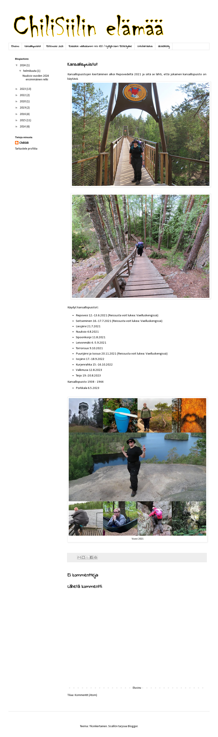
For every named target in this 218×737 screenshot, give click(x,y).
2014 (23, 126)
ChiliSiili (24, 143)
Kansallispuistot (33, 46)
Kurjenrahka (84, 364)
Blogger (133, 726)
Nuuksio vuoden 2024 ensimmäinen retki (36, 77)
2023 (23, 89)
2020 (23, 101)
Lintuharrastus (144, 46)
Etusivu (15, 46)
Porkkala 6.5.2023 (87, 388)
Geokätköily (164, 46)
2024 (23, 65)
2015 (23, 120)
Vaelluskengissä (146, 315)
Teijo (79, 375)
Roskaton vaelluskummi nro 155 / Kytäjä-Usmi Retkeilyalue (100, 46)
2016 (23, 114)
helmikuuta (30, 71)
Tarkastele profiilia (26, 148)
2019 (23, 107)
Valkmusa (82, 370)
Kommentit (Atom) (86, 695)
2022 (23, 95)
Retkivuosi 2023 (54, 46)
